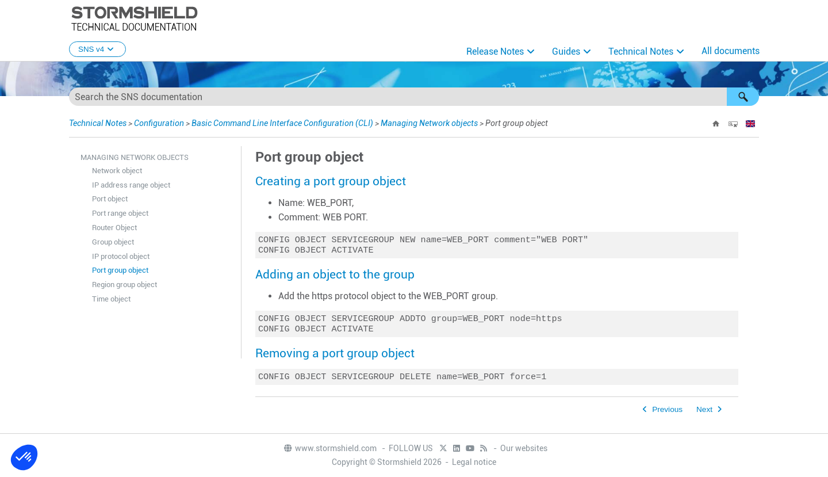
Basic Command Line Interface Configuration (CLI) (282, 123)
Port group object (120, 270)
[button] (743, 96)
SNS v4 (97, 49)
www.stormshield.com (329, 448)
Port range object (120, 213)
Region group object (124, 284)
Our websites (523, 448)
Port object (110, 198)
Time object (111, 299)
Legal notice (474, 462)
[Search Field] (414, 96)
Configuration (159, 123)
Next (704, 415)
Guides (566, 51)
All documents (731, 50)
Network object (117, 170)
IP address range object (131, 185)
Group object (113, 242)
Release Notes (495, 51)
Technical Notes (640, 51)
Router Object (114, 227)
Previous (667, 415)
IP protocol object (121, 256)
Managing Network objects (429, 123)
